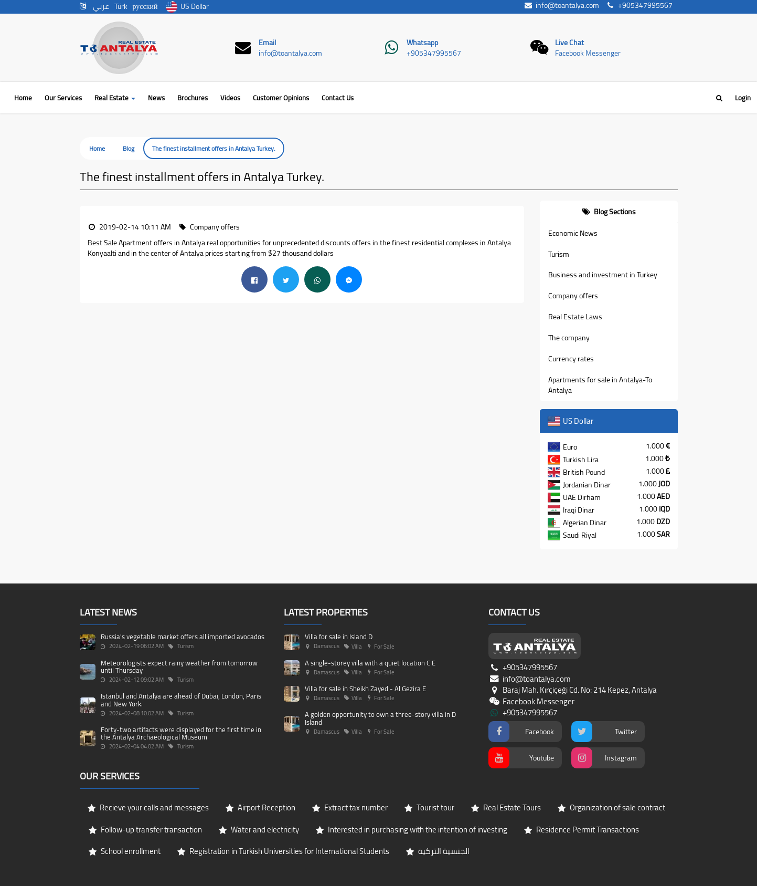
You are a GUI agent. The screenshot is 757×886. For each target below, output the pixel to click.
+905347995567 (434, 53)
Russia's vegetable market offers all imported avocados (182, 636)
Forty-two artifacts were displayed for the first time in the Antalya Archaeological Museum (181, 733)
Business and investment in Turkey (602, 275)
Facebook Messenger (588, 53)
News (156, 97)
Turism (558, 254)
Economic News (573, 233)
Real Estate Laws (575, 317)
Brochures (192, 97)
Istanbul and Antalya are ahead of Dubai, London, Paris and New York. (181, 700)
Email (267, 42)
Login (743, 97)
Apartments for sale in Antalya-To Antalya (600, 385)
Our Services (63, 97)
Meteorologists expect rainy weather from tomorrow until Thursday (179, 666)
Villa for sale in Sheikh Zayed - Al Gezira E (365, 688)
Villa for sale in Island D (338, 636)
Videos (230, 97)
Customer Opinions (281, 97)
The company (569, 338)
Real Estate (114, 97)
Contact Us (338, 97)
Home (23, 97)
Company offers (573, 296)
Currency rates (571, 359)
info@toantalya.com (290, 53)
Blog (128, 148)
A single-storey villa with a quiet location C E (370, 662)
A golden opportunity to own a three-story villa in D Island (380, 718)
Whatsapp (422, 42)
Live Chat (569, 42)
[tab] (609, 212)
